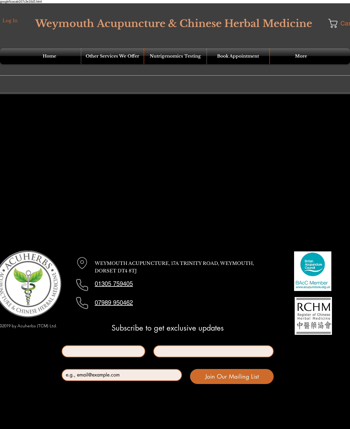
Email (68, 364)
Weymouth (64, 23)
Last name (164, 340)
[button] (112, 56)
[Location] (82, 263)
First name (73, 340)
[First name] (101, 351)
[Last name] (211, 351)
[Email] (120, 375)
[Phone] (82, 285)
